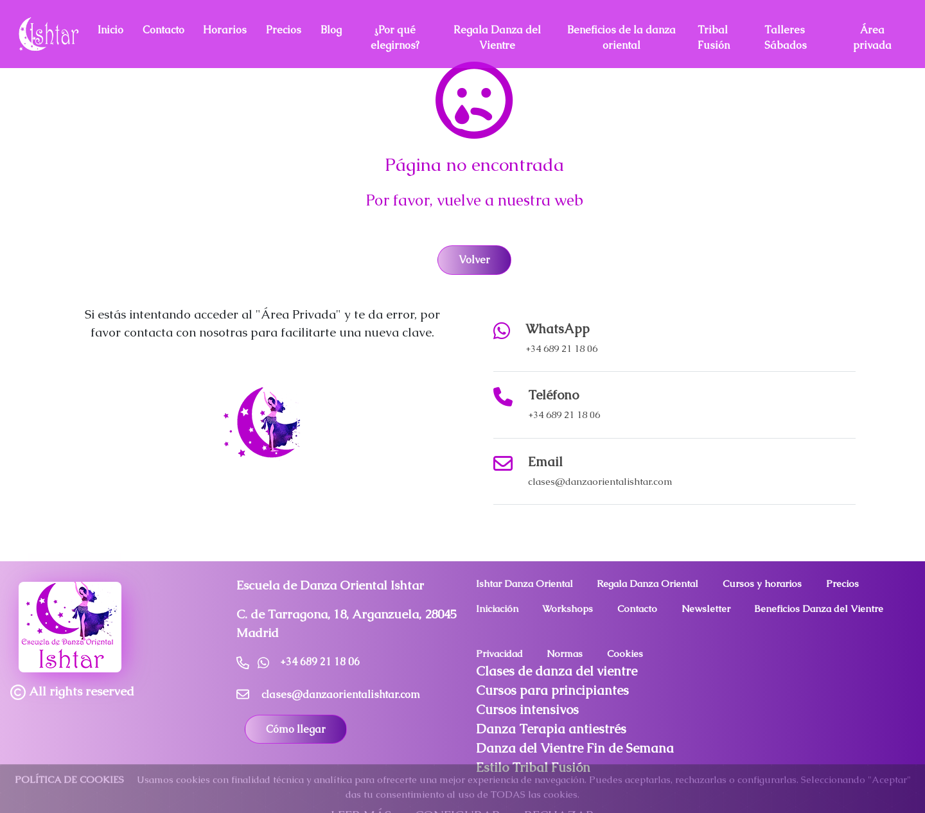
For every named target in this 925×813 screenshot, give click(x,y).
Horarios (225, 30)
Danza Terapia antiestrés (551, 729)
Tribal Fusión (714, 37)
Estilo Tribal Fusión (533, 767)
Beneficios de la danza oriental (621, 37)
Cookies (625, 653)
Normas (565, 653)
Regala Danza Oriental (647, 583)
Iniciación (497, 608)
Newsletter (706, 608)
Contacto (163, 30)
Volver (474, 260)
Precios (283, 30)
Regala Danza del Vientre (497, 37)
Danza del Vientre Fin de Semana (575, 748)
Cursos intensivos (527, 709)
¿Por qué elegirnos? (395, 37)
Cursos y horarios (762, 583)
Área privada (872, 37)
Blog (331, 30)
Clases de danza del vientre (556, 671)
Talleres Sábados (785, 37)
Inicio (110, 30)
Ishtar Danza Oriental (524, 583)
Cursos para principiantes (552, 690)
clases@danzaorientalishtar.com (600, 481)
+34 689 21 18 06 (561, 348)
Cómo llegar (296, 729)
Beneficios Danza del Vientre (818, 608)
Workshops (567, 608)
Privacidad (499, 653)
